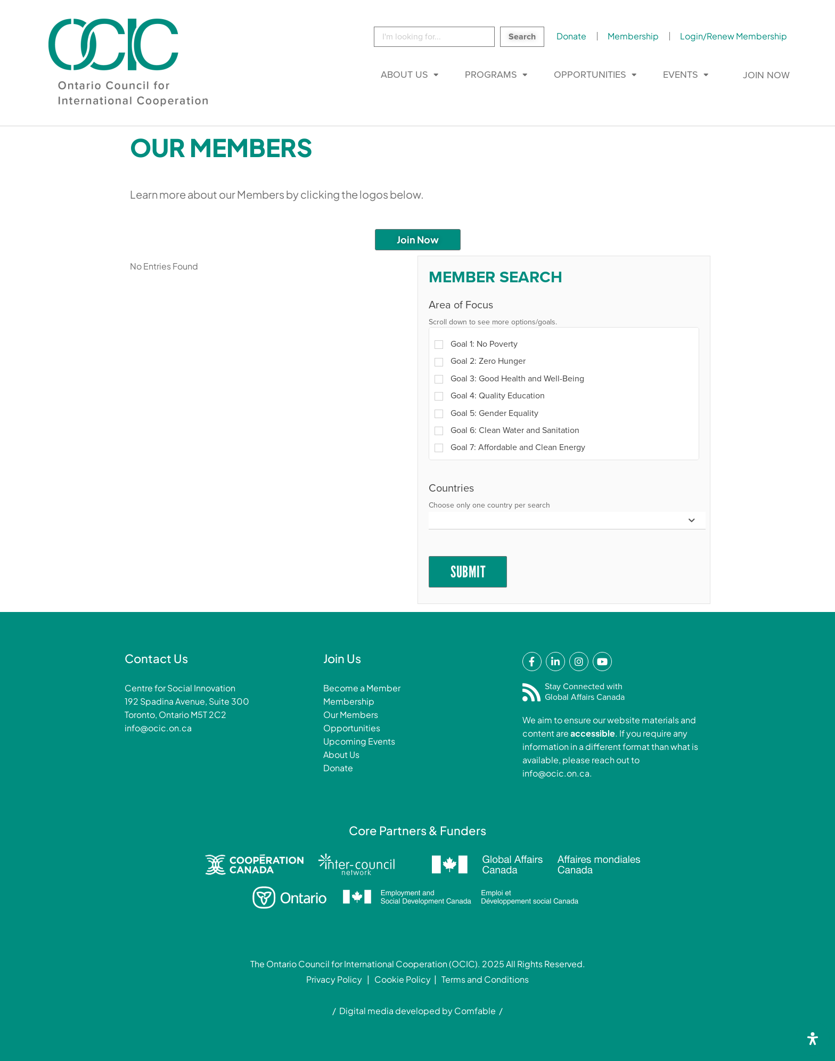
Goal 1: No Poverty (476, 344)
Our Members (350, 714)
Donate (571, 36)
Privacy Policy (334, 979)
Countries (451, 488)
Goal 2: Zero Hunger (480, 361)
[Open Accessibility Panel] (813, 1039)
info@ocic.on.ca (158, 727)
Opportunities (590, 74)
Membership (633, 36)
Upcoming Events (359, 741)
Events (680, 74)
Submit (468, 572)
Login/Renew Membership (733, 36)
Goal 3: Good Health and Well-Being (509, 378)
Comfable (475, 1010)
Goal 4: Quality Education (490, 395)
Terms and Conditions (485, 979)
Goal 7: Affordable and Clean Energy (510, 447)
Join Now (766, 75)
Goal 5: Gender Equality (486, 413)
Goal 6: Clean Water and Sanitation (507, 430)
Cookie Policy (402, 979)
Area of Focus (461, 305)
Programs (491, 74)
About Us (404, 74)
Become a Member (361, 687)
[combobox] (567, 520)
